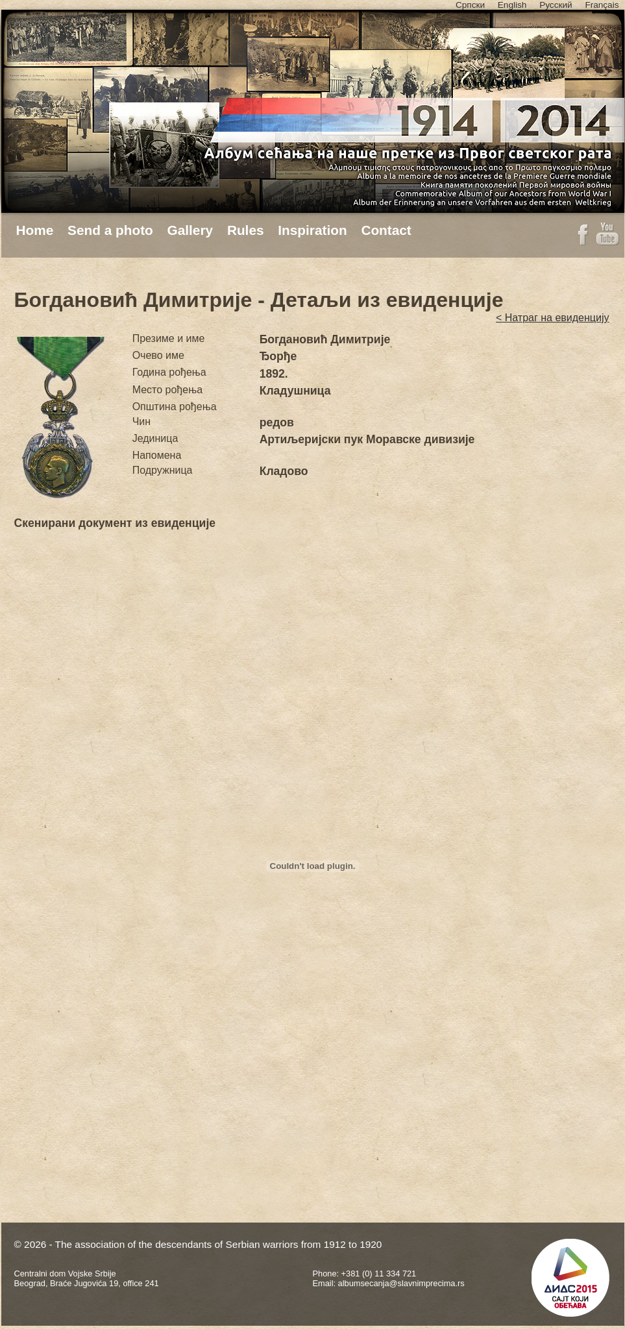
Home (35, 230)
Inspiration (312, 230)
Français (602, 5)
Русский (555, 5)
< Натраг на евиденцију (552, 317)
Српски (470, 5)
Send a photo (110, 230)
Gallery (190, 230)
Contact (386, 230)
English (512, 5)
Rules (245, 230)
